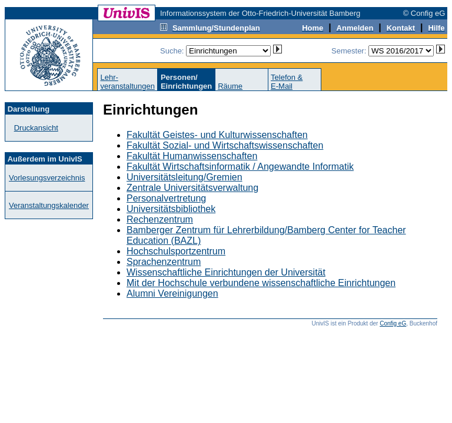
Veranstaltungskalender (49, 205)
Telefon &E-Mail (287, 81)
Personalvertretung (166, 198)
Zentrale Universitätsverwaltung (192, 188)
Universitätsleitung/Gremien (184, 177)
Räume (230, 86)
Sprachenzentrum (164, 262)
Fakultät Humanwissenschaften (192, 156)
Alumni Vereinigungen (172, 293)
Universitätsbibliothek (171, 209)
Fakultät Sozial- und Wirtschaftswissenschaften (225, 145)
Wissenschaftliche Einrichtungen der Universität (226, 272)
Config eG (393, 323)
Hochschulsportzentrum (176, 251)
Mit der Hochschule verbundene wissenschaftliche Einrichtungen (261, 283)
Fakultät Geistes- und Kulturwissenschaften (217, 135)
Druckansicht (36, 127)
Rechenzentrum (160, 219)
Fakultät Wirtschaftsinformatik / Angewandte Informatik (240, 167)
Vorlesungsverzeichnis (47, 177)
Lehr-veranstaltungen (127, 81)
